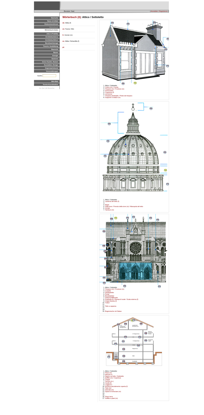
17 (125, 337)
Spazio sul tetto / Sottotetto (114, 376)
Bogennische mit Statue (113, 311)
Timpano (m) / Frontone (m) (114, 89)
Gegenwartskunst (51, 68)
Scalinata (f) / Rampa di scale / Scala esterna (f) (121, 299)
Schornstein (109, 90)
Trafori (107, 303)
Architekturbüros (51, 37)
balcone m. (109, 374)
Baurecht (54, 49)
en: (63, 29)
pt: (63, 47)
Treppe (107, 379)
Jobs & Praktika (52, 34)
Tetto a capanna (110, 306)
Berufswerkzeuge (51, 43)
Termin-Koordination (50, 84)
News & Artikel (52, 21)
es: (63, 41)
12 (111, 219)
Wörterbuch (53, 27)
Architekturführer (51, 40)
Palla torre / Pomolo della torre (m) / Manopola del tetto (124, 206)
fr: (63, 35)
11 (104, 231)
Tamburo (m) (109, 210)
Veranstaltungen (52, 71)
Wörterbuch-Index (51, 30)
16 (123, 349)
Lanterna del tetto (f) (112, 201)
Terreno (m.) (109, 381)
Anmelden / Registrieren (159, 11)
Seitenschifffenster (111, 297)
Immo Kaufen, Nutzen (50, 62)
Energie (55, 55)
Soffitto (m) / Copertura (113, 378)
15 (105, 258)
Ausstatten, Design (51, 65)
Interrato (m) (109, 390)
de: (63, 23)
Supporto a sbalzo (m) (112, 97)
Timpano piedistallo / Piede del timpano (118, 96)
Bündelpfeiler (109, 296)
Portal (107, 294)
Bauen (55, 52)
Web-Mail (54, 81)
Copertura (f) (109, 92)
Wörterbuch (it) (71, 17)
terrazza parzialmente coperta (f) (116, 386)
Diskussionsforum (51, 24)
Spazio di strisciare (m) (113, 391)
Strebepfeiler (109, 292)
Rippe (107, 205)
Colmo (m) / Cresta (111, 87)
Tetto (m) (108, 388)
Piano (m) (108, 373)
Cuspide (108, 291)
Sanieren (55, 59)
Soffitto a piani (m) (111, 398)
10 (105, 267)
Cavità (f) (108, 383)
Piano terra (109, 396)
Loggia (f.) (108, 385)
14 (105, 251)
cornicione (108, 94)
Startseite (54, 18)
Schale (107, 208)
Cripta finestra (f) (111, 301)
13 (104, 246)
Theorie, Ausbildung (50, 46)
